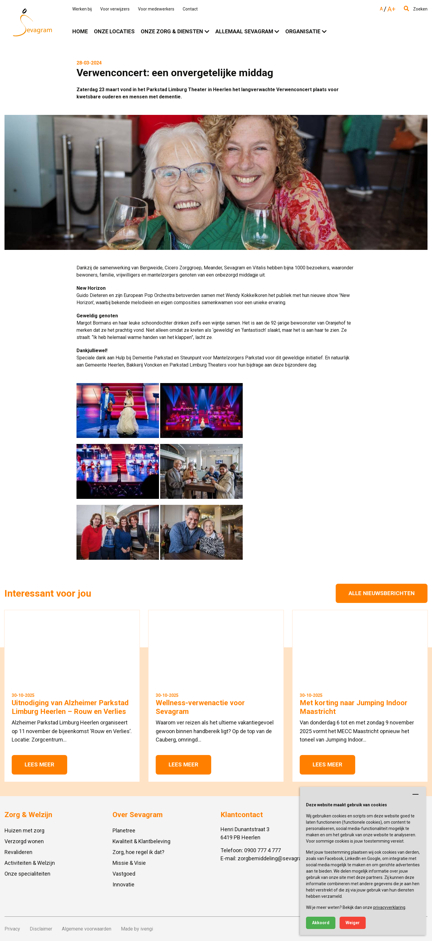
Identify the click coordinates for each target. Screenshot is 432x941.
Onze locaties (114, 31)
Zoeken (416, 9)
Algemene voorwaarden (86, 929)
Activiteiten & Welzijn (29, 863)
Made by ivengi (137, 929)
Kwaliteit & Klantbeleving (141, 841)
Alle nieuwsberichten (382, 593)
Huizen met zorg (24, 830)
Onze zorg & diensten (172, 31)
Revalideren (18, 852)
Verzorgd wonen (24, 841)
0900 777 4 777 (262, 850)
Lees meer (39, 764)
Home (80, 31)
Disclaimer (41, 929)
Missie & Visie (129, 863)
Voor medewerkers (156, 9)
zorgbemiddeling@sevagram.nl (275, 858)
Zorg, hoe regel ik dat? (138, 852)
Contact (190, 9)
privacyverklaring (389, 907)
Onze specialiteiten (27, 874)
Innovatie (123, 884)
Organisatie (302, 31)
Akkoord (320, 922)
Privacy (12, 929)
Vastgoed (123, 874)
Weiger (353, 922)
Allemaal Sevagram (244, 31)
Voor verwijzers (115, 9)
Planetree (123, 830)
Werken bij (82, 9)
